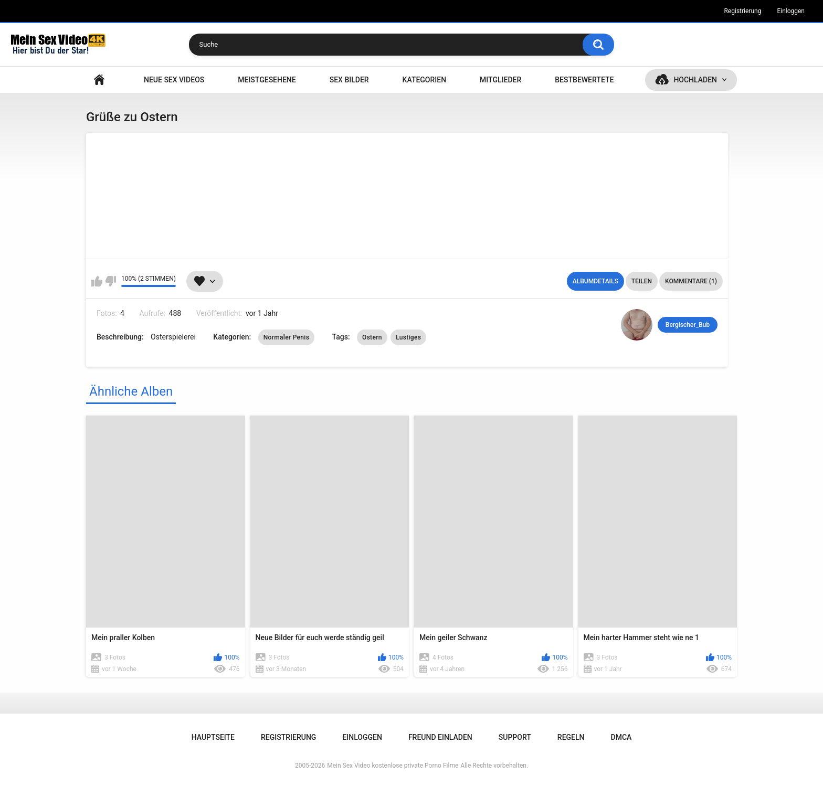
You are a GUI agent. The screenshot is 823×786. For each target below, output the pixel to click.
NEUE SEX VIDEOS (174, 80)
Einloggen (791, 11)
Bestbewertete (584, 80)
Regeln (571, 737)
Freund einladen (440, 737)
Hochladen (695, 80)
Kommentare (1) (691, 281)
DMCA (621, 737)
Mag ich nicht (110, 281)
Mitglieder (500, 80)
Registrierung (742, 11)
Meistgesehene (267, 80)
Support (515, 737)
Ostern (372, 337)
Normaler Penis (286, 337)
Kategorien (425, 80)
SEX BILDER (349, 80)
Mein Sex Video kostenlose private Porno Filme (392, 765)
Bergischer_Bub (688, 324)
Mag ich (96, 281)
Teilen (641, 281)
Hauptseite (99, 80)
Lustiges (408, 337)
